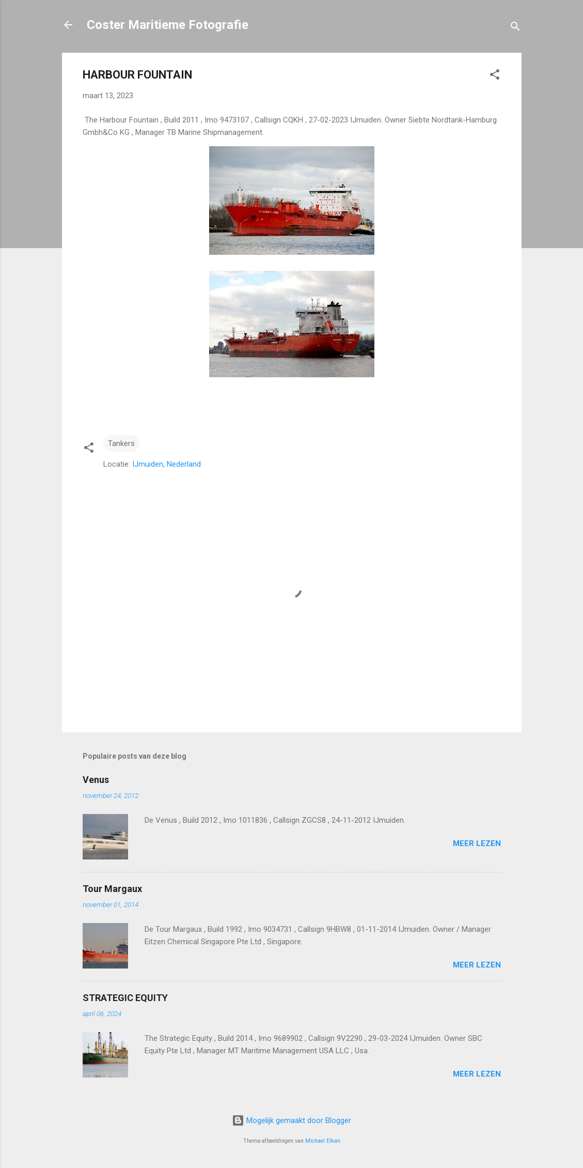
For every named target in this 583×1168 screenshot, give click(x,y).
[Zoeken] (515, 28)
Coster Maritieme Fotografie (167, 25)
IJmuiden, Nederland (166, 464)
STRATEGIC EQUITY (125, 997)
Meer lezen (477, 843)
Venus (96, 779)
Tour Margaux (112, 888)
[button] (495, 76)
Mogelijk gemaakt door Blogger (291, 1120)
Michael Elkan (322, 1141)
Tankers (121, 443)
